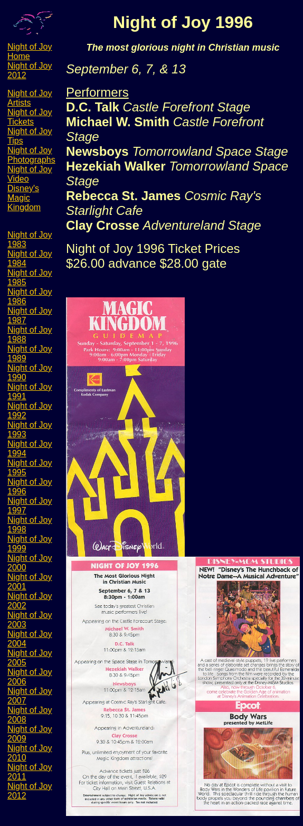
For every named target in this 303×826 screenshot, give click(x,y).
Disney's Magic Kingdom (24, 198)
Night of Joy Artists (29, 98)
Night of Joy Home (29, 51)
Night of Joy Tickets (29, 117)
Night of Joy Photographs (31, 155)
